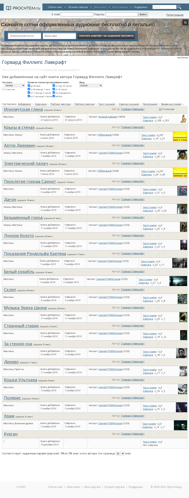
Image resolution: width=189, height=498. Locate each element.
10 (160, 109)
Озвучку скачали (129, 104)
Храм (9, 415)
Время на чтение (171, 104)
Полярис (12, 397)
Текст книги (150, 117)
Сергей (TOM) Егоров (110, 152)
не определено (63, 92)
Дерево (11, 361)
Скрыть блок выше (182, 57)
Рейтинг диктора (61, 104)
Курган (11, 434)
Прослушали (150, 104)
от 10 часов (61, 89)
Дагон (10, 199)
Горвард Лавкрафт (133, 109)
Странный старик (21, 325)
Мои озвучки (120, 7)
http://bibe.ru (8, 48)
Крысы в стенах (19, 127)
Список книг (55, 7)
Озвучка (148, 120)
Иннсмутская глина (23, 109)
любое (59, 96)
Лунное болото (19, 235)
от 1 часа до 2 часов (41, 92)
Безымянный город (23, 217)
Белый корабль (19, 271)
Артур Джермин (19, 145)
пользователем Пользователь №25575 (60, 69)
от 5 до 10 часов (64, 85)
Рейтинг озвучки (84, 104)
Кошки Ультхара (20, 379)
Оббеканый (105, 134)
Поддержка (140, 7)
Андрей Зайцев (107, 116)
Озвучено (41, 104)
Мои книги (100, 7)
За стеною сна (18, 343)
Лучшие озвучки (78, 7)
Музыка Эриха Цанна (25, 307)
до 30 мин (35, 85)
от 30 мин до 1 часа (40, 89)
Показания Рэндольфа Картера (35, 253)
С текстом (10, 89)
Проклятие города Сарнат (30, 181)
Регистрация (174, 15)
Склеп (10, 289)
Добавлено (24, 104)
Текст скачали (106, 104)
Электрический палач (26, 163)
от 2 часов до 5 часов (41, 96)
